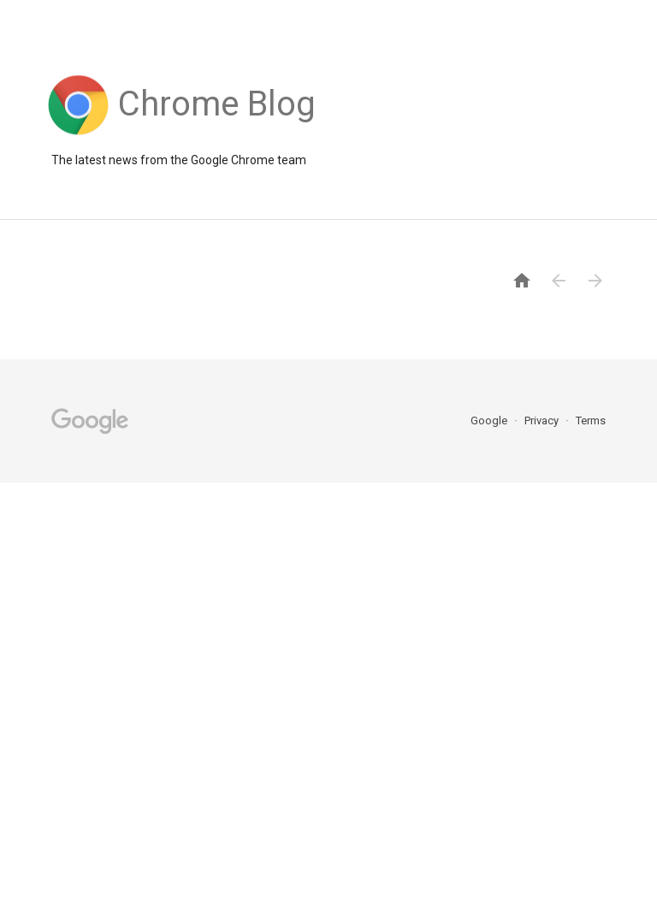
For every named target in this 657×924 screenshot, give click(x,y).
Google (490, 420)
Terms (591, 420)
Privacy (542, 420)
